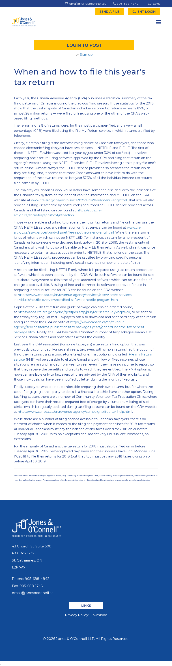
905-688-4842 (125, 3)
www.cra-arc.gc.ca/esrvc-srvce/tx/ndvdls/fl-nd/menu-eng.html (79, 200)
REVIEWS (152, 3)
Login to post (84, 45)
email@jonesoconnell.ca (85, 3)
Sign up (86, 54)
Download (98, 615)
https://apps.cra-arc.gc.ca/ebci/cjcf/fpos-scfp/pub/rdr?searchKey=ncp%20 (74, 312)
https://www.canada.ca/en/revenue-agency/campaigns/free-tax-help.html (75, 412)
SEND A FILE (109, 12)
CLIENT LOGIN (144, 12)
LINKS (86, 606)
